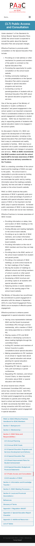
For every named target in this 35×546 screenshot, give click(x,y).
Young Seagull (17, 540)
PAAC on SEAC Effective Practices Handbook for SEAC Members (15, 420)
